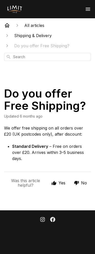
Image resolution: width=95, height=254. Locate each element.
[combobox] (47, 57)
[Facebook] (53, 220)
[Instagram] (43, 220)
